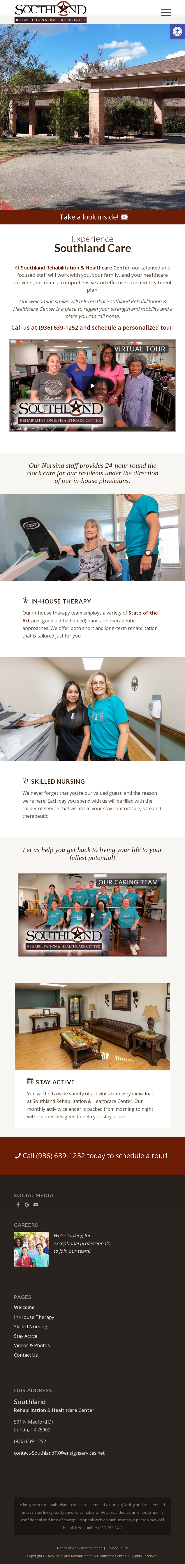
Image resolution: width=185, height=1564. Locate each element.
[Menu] (163, 12)
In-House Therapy (34, 1317)
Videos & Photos (32, 1345)
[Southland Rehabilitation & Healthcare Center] (77, 12)
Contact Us (26, 1355)
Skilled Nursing (30, 1326)
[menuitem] (163, 12)
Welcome (24, 1307)
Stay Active (25, 1336)
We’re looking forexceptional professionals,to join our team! (82, 1243)
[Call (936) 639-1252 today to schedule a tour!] (92, 1156)
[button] (177, 31)
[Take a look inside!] (92, 217)
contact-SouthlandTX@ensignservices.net (59, 1453)
